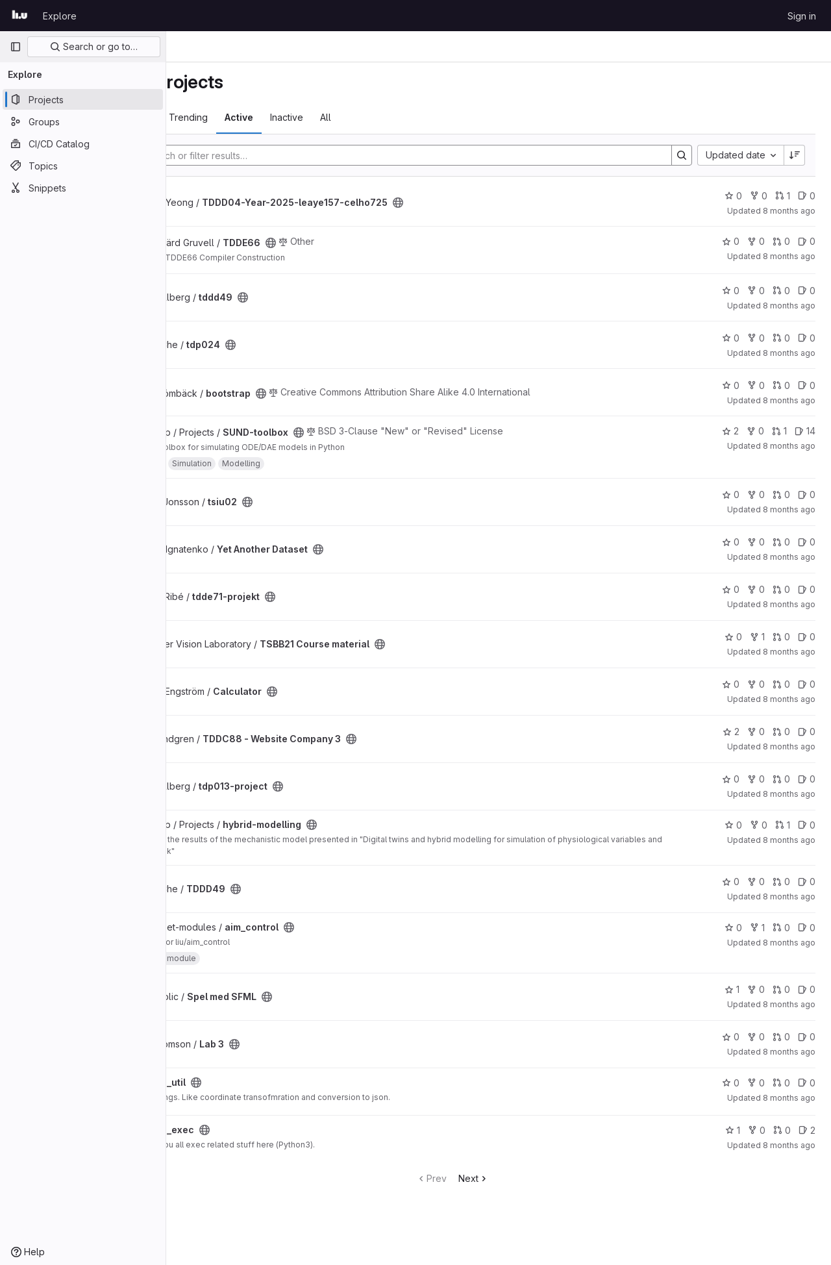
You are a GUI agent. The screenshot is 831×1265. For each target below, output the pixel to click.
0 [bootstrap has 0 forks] (756, 385)
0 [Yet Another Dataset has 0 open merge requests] (781, 541)
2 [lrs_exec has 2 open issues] (807, 1130)
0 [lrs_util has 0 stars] (730, 1082)
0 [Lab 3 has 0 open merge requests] (781, 1036)
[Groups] (83, 121)
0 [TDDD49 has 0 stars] (730, 881)
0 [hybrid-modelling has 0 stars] (733, 825)
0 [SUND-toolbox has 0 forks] (755, 430)
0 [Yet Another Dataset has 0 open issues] (806, 541)
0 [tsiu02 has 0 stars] (730, 494)
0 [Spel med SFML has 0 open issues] (806, 989)
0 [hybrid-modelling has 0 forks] (758, 825)
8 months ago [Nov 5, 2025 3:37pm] (789, 509)
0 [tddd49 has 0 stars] (730, 290)
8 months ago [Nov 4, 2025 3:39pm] (789, 1004)
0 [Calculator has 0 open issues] (806, 684)
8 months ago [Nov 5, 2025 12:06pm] (789, 652)
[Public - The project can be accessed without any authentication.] (490, 202)
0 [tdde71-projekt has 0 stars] (730, 589)
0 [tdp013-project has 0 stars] (730, 778)
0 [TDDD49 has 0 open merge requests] (781, 881)
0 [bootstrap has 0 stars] (730, 385)
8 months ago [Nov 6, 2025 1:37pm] (789, 305)
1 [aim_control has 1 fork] (757, 927)
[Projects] (83, 99)
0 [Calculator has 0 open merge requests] (781, 684)
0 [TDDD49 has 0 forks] (756, 881)
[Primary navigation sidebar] (15, 46)
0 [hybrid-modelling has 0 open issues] (806, 825)
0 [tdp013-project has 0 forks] (756, 778)
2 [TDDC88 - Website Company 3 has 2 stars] (731, 731)
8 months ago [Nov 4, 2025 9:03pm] (789, 840)
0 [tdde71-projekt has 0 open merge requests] (781, 589)
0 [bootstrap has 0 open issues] (806, 385)
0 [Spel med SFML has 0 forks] (756, 989)
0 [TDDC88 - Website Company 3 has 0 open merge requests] (781, 731)
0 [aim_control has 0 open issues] (806, 927)
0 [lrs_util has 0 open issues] (806, 1082)
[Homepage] (19, 15)
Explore (60, 15)
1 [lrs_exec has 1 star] (732, 1130)
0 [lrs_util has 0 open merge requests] (781, 1082)
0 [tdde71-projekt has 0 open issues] (806, 589)
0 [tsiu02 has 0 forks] (756, 494)
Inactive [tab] (378, 117)
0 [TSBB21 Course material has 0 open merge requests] (781, 636)
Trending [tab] (280, 117)
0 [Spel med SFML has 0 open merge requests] (781, 989)
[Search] (444, 155)
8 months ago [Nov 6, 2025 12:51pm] (789, 353)
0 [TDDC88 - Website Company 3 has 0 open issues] (806, 731)
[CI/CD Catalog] (83, 143)
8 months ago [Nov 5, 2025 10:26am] (789, 699)
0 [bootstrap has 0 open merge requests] (781, 385)
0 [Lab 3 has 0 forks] (756, 1036)
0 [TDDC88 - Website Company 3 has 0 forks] (756, 731)
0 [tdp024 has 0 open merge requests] (781, 338)
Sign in (802, 15)
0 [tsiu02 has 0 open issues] (806, 494)
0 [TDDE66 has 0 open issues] (806, 241)
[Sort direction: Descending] (794, 155)
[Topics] (83, 165)
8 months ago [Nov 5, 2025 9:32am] (789, 746)
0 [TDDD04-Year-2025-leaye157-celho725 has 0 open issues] (806, 195)
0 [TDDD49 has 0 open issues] (806, 881)
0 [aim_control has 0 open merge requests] (781, 927)
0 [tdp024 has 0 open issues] (806, 338)
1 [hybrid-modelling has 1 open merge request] (782, 825)
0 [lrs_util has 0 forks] (756, 1082)
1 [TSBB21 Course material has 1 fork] (757, 636)
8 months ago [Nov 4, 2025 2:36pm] (789, 1098)
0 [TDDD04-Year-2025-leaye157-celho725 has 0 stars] (733, 195)
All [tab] (417, 117)
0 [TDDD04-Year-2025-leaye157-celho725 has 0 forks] (758, 195)
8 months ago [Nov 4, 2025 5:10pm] (789, 942)
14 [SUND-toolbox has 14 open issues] (805, 430)
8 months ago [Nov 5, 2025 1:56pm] (789, 604)
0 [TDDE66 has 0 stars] (730, 241)
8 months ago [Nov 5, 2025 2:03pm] (789, 557)
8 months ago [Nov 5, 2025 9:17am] (789, 794)
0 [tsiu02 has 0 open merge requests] (781, 494)
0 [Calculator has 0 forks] (756, 684)
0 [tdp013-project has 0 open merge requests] (781, 778)
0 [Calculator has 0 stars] (730, 684)
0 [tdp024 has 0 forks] (756, 338)
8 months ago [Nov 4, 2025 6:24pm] (789, 896)
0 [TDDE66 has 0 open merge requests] (781, 241)
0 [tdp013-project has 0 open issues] (806, 778)
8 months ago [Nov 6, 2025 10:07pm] (789, 211)
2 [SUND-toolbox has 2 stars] (730, 430)
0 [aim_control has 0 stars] (733, 927)
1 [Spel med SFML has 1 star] (732, 989)
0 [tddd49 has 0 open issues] (806, 290)
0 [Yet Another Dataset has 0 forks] (756, 541)
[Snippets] (83, 187)
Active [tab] (331, 117)
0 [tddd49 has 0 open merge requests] (781, 290)
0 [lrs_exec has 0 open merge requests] (782, 1130)
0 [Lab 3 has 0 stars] (730, 1036)
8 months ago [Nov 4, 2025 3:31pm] (789, 1052)
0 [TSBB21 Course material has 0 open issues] (806, 636)
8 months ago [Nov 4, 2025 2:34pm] (789, 1145)
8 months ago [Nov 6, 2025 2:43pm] (789, 256)
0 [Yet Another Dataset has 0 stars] (730, 541)
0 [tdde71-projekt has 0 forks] (756, 589)
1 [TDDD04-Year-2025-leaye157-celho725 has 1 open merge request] (782, 195)
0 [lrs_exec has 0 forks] (756, 1130)
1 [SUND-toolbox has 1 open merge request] (779, 430)
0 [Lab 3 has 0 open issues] (806, 1036)
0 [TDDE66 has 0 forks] (756, 241)
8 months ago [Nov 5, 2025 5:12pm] (789, 446)
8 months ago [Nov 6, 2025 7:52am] (789, 400)
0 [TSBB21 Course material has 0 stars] (733, 636)
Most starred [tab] (217, 117)
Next (519, 1178)
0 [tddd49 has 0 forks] (756, 290)
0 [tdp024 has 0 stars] (730, 338)
